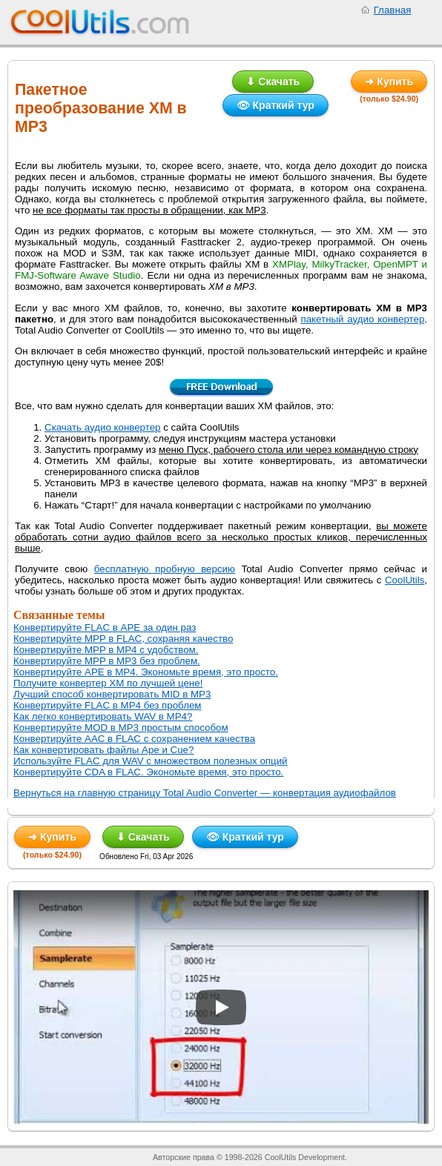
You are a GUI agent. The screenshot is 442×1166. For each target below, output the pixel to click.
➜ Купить (389, 81)
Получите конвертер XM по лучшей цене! (107, 683)
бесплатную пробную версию (164, 568)
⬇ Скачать (273, 81)
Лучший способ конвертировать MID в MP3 (112, 694)
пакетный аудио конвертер (362, 319)
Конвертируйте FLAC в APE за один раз (104, 627)
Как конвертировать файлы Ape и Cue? (103, 749)
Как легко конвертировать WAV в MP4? (102, 716)
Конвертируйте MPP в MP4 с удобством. (105, 649)
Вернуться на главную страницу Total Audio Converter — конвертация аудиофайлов (204, 792)
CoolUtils (404, 580)
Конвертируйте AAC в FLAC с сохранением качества (134, 738)
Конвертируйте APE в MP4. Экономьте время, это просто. (145, 672)
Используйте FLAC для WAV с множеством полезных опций (150, 760)
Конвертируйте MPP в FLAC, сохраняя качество (123, 638)
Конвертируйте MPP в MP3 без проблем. (106, 660)
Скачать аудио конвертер (102, 427)
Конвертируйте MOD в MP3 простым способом (120, 727)
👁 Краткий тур (275, 105)
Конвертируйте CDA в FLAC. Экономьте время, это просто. (148, 772)
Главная (393, 10)
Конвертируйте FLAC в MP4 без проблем (107, 705)
